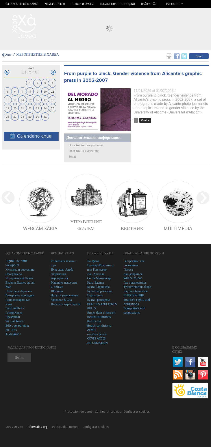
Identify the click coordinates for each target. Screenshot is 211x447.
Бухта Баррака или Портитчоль (99, 293)
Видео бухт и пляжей (101, 312)
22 (29, 108)
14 (22, 100)
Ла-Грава (93, 261)
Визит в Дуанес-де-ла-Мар (20, 284)
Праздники (13, 317)
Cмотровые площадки (20, 295)
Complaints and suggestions (134, 310)
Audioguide (13, 334)
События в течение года (63, 263)
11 (52, 91)
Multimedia (178, 228)
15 (29, 100)
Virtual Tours (14, 321)
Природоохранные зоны (18, 301)
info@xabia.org (37, 427)
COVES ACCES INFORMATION (97, 340)
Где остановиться (135, 282)
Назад (199, 56)
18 (52, 100)
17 (45, 100)
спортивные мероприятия (59, 276)
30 (37, 116)
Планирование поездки (117, 4)
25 (52, 108)
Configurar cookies (108, 411)
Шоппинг (57, 291)
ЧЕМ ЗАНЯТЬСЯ (55, 4)
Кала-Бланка (95, 282)
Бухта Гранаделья (98, 299)
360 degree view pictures (17, 327)
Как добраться (133, 274)
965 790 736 (14, 427)
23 (37, 108)
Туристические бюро (137, 287)
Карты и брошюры (136, 291)
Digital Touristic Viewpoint (16, 263)
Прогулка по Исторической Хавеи (19, 276)
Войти (19, 357)
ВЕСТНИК (132, 228)
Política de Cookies (65, 427)
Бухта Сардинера (98, 287)
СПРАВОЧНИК (134, 295)
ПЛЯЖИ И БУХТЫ (83, 4)
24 (45, 108)
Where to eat (133, 278)
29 (29, 116)
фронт (6, 54)
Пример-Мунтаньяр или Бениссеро (100, 267)
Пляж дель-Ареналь (19, 291)
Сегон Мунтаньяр (99, 278)
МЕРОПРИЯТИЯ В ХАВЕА (37, 54)
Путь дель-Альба (62, 269)
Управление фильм (86, 225)
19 (7, 108)
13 (15, 100)
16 (37, 100)
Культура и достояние (20, 269)
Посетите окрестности (65, 304)
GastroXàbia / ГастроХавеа (15, 310)
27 (15, 116)
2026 (31, 67)
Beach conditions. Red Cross (99, 319)
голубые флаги (97, 334)
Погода (128, 269)
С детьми (57, 287)
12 (7, 100)
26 (7, 116)
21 (22, 108)
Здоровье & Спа (61, 299)
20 (15, 108)
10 (45, 91)
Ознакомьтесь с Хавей (22, 4)
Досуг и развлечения (64, 295)
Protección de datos (79, 411)
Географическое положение (134, 263)
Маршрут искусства (64, 282)
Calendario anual (31, 136)
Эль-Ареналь (95, 274)
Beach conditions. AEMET (99, 327)
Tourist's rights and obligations (137, 301)
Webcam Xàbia (40, 228)
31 (45, 116)
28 (22, 116)
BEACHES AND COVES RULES (102, 306)
